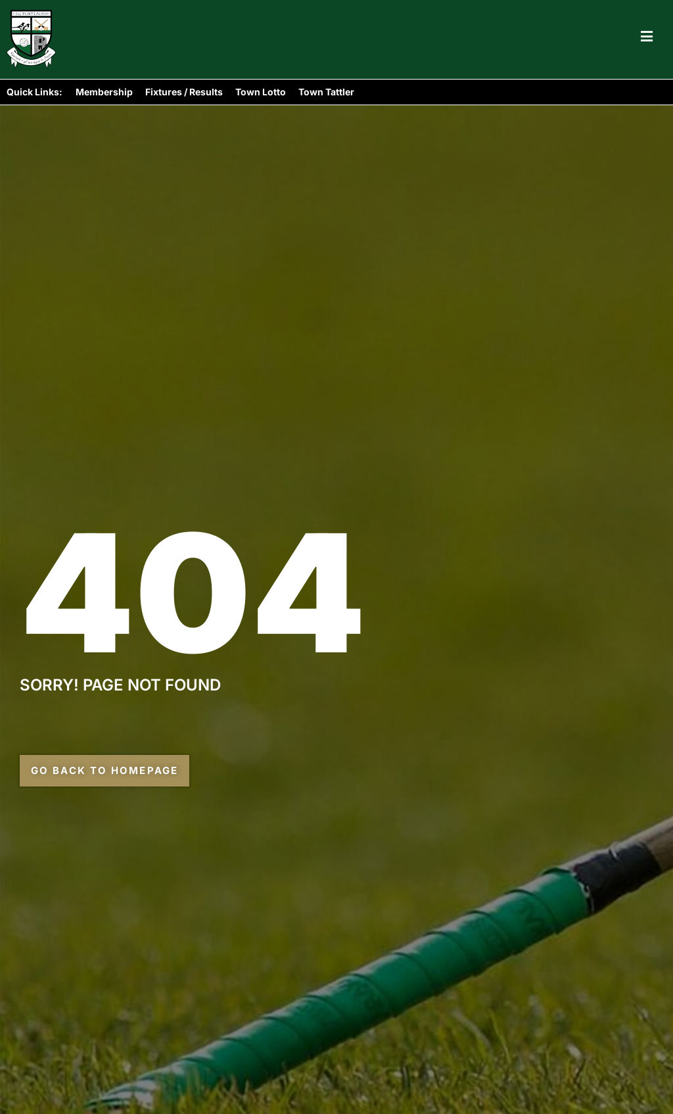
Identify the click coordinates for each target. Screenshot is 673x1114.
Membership (104, 91)
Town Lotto (260, 91)
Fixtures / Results (184, 91)
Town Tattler (326, 91)
